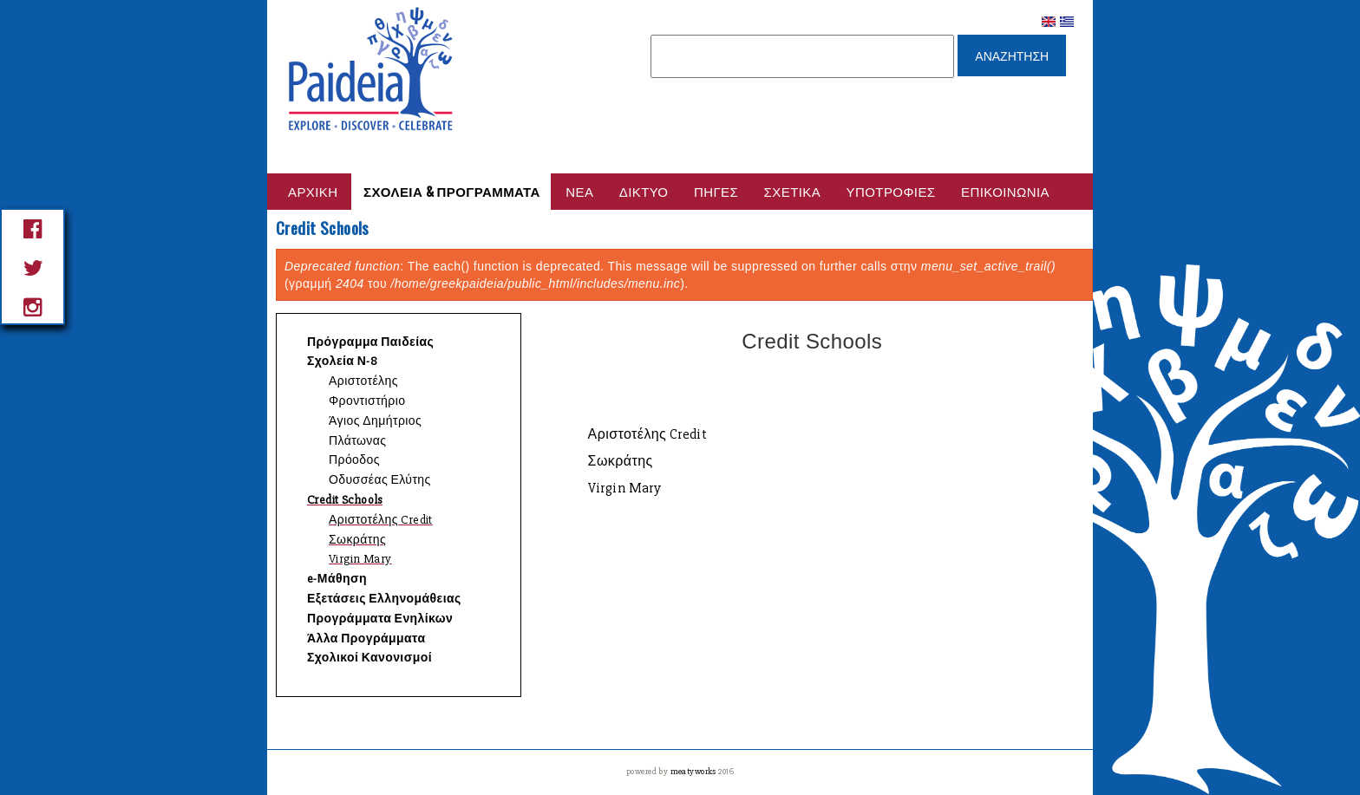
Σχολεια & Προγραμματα (451, 190)
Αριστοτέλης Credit (381, 519)
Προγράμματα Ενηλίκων (380, 618)
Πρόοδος (354, 460)
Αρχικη (313, 190)
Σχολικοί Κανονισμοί (369, 657)
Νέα (579, 190)
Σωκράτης (357, 539)
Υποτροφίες (891, 190)
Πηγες (716, 190)
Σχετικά (792, 190)
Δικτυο (644, 190)
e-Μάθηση (337, 578)
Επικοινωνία (1005, 190)
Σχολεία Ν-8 (342, 361)
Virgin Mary (360, 558)
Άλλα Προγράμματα (366, 638)
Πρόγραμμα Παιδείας (370, 342)
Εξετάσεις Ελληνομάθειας (384, 598)
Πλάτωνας (357, 440)
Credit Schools (344, 499)
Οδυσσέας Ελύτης (380, 479)
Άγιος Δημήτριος (375, 421)
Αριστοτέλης (363, 381)
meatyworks (694, 771)
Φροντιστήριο (367, 401)
